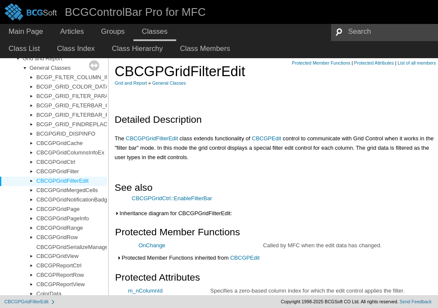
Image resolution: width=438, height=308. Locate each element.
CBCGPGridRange (59, 228)
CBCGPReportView (60, 284)
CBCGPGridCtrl (55, 162)
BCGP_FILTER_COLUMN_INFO (77, 77)
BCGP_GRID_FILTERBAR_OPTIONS (83, 105)
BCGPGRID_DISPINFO (65, 133)
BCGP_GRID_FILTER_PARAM (74, 96)
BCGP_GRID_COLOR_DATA (72, 86)
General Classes (50, 68)
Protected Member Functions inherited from (188, 258)
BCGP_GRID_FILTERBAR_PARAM (80, 115)
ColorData (49, 293)
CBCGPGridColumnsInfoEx (70, 152)
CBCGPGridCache (59, 143)
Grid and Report (42, 58)
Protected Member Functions (321, 62)
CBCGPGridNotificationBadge (73, 199)
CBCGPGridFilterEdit (62, 181)
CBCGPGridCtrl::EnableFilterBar (172, 198)
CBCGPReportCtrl (58, 265)
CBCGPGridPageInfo (62, 218)
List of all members (417, 62)
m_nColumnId (145, 290)
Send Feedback (416, 301)
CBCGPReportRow (60, 275)
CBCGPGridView (57, 256)
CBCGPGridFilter (57, 171)
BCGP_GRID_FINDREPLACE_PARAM (84, 124)
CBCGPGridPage (58, 209)
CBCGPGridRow (57, 237)
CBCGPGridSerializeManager (73, 247)
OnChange (152, 245)
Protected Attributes (374, 62)
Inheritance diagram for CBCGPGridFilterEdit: (173, 213)
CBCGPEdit (266, 138)
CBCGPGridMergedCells (67, 190)
